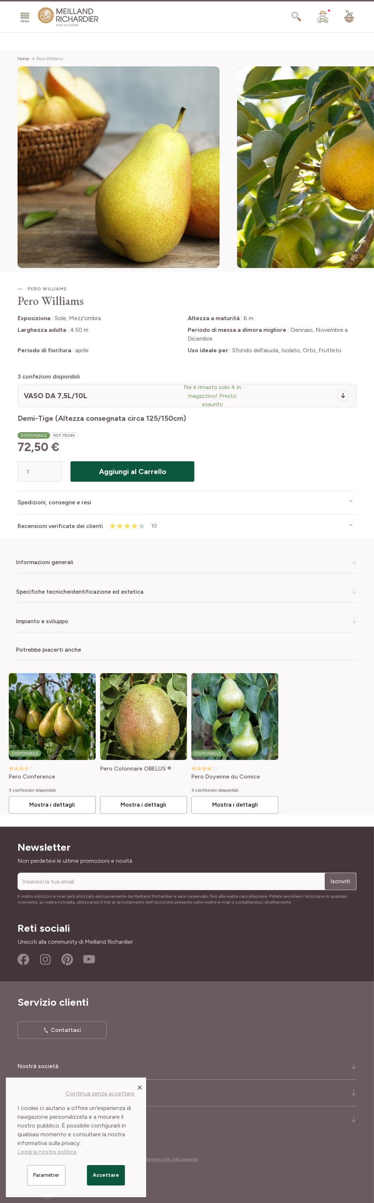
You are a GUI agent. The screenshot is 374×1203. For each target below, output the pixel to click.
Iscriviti (340, 879)
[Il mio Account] (323, 16)
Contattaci (66, 1028)
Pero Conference (35, 775)
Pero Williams (50, 58)
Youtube (89, 958)
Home (23, 58)
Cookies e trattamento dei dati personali (158, 1157)
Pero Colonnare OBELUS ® (137, 767)
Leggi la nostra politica (47, 1151)
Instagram (45, 958)
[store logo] (68, 17)
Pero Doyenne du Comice (225, 775)
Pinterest (67, 958)
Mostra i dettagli (54, 803)
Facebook (23, 958)
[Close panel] (139, 1087)
